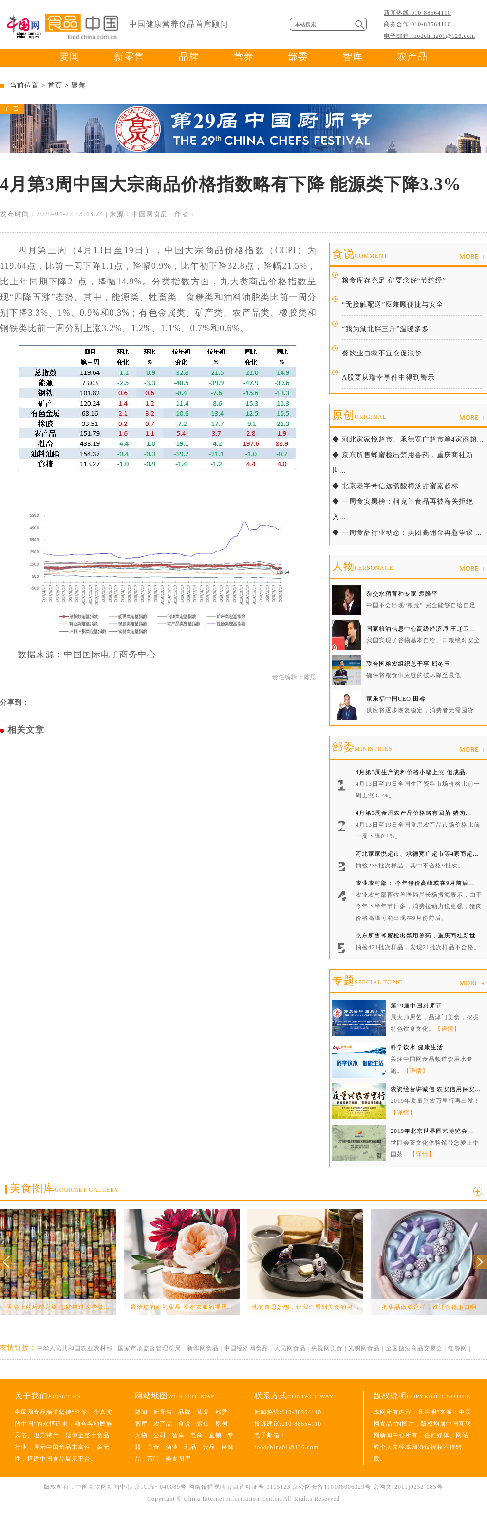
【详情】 (447, 1028)
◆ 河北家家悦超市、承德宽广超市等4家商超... (408, 439)
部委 (298, 56)
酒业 (172, 1447)
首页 (55, 85)
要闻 (69, 56)
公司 (159, 1435)
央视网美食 (327, 1348)
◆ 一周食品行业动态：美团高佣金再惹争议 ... (407, 532)
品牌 (189, 56)
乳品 (190, 1447)
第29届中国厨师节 (416, 1005)
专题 (367, 980)
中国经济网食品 (246, 1348)
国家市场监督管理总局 (149, 1348)
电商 (196, 1435)
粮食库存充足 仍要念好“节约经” (394, 280)
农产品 (412, 56)
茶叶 (153, 1458)
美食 (153, 1447)
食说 (360, 254)
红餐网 (457, 1348)
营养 (243, 56)
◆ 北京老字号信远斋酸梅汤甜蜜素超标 (395, 486)
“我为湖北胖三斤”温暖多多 (385, 329)
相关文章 (25, 730)
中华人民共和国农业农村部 (74, 1348)
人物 (362, 566)
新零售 (129, 56)
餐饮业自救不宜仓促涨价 (382, 353)
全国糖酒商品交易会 (414, 1348)
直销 (215, 1435)
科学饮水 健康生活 (417, 1047)
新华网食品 (203, 1348)
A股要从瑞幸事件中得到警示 (388, 377)
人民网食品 (290, 1348)
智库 (352, 56)
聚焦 (78, 85)
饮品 (209, 1447)
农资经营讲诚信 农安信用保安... (436, 1089)
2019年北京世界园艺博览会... (432, 1131)
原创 (359, 415)
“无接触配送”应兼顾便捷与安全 (393, 304)
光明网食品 (364, 1348)
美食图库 (64, 1188)
